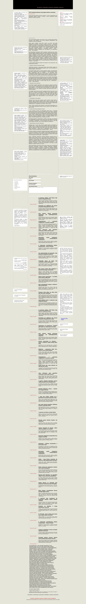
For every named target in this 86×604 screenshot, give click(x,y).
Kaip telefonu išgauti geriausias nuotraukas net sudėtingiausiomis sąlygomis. (20, 18)
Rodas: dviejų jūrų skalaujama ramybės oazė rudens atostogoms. (66, 133)
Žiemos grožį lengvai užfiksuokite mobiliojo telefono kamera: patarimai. (20, 79)
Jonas (61, 219)
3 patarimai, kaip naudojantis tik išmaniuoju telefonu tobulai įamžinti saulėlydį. (20, 77)
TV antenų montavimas (63, 335)
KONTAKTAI (61, 7)
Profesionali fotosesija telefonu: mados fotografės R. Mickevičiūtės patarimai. (20, 86)
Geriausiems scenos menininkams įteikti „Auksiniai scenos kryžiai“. (41, 574)
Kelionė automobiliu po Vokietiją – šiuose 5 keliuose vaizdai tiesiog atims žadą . (20, 20)
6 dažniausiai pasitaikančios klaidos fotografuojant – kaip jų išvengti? (66, 95)
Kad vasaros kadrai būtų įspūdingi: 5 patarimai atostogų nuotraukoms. (41, 572)
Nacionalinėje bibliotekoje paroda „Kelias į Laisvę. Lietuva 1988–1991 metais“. (20, 130)
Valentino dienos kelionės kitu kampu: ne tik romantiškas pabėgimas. (41, 554)
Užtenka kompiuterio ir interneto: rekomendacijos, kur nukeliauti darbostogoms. (43, 547)
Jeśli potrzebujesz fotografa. (64, 329)
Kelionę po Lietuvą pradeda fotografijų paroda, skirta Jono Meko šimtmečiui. (20, 117)
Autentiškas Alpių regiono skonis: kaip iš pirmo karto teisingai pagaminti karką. (66, 150)
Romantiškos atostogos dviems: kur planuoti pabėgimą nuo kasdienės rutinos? (42, 557)
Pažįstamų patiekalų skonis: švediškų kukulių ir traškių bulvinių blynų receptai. (42, 558)
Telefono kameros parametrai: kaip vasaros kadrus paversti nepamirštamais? (20, 82)
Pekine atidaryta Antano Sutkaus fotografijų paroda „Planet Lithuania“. (20, 122)
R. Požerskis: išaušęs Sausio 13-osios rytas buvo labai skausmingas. (66, 62)
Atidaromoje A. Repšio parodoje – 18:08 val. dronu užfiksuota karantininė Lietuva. (20, 119)
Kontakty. (61, 330)
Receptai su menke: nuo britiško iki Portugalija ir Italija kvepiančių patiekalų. (66, 148)
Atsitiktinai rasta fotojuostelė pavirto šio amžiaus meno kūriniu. (66, 176)
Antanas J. (61, 225)
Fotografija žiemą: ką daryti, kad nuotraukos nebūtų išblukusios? (40, 570)
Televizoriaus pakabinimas (63, 334)
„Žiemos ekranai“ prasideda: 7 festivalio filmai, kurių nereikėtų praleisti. (20, 151)
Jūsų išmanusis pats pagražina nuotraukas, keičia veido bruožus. (20, 27)
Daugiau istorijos (62, 24)
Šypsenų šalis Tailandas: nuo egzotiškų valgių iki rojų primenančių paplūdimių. (66, 135)
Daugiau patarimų (17, 225)
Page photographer (49, 599)
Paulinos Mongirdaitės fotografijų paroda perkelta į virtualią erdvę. (20, 129)
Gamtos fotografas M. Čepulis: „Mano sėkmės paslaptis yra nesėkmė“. (20, 115)
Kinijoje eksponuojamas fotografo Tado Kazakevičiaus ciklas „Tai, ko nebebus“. (20, 120)
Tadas (61, 221)
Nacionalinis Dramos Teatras (18, 301)
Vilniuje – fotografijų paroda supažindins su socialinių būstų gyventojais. (20, 127)
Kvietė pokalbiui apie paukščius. (19, 159)
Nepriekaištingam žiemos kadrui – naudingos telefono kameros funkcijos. (20, 81)
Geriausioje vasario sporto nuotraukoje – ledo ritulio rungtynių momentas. (20, 153)
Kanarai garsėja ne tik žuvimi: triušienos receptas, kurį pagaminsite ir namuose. (43, 555)
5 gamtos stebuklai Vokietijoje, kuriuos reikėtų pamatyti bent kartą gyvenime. (20, 28)
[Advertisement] (20, 38)
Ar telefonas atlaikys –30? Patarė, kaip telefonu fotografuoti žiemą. (20, 13)
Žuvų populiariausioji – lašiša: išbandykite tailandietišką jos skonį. (40, 545)
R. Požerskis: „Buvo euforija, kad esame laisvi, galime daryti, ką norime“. (66, 59)
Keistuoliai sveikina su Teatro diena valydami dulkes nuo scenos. (40, 575)
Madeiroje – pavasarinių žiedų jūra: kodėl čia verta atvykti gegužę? (20, 22)
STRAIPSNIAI (45, 7)
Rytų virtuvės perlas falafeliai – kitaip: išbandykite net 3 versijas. (40, 561)
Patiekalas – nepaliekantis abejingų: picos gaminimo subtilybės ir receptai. (42, 559)
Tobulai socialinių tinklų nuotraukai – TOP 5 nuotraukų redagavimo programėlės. (20, 84)
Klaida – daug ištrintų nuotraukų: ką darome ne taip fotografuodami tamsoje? (20, 75)
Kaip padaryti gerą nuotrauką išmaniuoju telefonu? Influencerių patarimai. (20, 87)
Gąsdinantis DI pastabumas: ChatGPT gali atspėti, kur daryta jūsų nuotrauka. (20, 16)
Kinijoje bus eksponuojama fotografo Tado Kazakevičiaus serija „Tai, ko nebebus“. (20, 124)
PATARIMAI (56, 7)
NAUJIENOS (39, 7)
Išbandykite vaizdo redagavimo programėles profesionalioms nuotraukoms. (66, 93)
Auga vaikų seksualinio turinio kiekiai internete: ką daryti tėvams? (40, 553)
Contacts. (15, 290)
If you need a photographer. (18, 289)
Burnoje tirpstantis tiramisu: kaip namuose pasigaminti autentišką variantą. (42, 556)
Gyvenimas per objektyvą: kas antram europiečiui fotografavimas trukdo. (20, 14)
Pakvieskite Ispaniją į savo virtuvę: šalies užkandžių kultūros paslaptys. (41, 546)
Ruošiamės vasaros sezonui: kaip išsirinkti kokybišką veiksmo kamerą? (20, 48)
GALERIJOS (50, 7)
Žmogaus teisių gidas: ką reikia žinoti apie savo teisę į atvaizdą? (40, 585)
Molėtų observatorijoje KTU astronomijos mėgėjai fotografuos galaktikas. (20, 52)
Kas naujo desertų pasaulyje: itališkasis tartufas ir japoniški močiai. (66, 142)
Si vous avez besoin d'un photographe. (20, 295)
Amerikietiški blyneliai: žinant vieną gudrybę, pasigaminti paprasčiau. (41, 564)
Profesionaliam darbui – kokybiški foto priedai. (37, 579)
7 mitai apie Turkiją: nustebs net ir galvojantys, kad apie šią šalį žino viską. (66, 127)
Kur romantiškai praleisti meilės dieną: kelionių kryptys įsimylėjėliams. (41, 560)
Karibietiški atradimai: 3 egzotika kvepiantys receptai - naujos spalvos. (41, 548)
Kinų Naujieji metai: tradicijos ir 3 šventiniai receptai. (38, 563)
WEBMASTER (53, 598)
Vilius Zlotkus (58, 599)
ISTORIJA (51, 594)
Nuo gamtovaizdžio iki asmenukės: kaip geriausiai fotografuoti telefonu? (66, 96)
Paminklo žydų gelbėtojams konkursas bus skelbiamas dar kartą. (40, 580)
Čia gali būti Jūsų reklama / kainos (19, 300)
